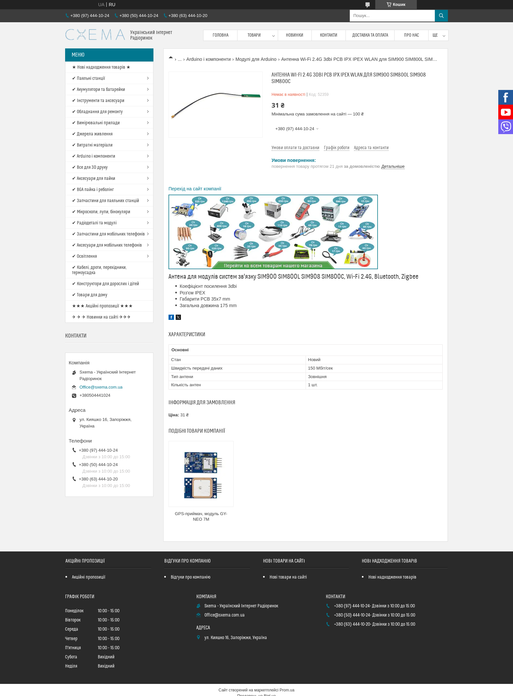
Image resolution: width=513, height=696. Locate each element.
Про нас (411, 35)
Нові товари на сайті (288, 577)
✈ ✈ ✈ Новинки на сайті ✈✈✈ (101, 317)
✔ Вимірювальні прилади (96, 123)
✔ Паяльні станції (88, 78)
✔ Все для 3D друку (90, 167)
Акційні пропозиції (88, 577)
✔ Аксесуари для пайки (93, 178)
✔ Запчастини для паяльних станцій (105, 200)
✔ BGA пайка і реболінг (93, 189)
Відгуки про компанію (190, 577)
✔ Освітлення (84, 256)
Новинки (294, 35)
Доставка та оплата (370, 35)
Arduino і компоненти (208, 59)
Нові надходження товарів (392, 577)
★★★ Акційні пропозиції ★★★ (102, 306)
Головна (220, 35)
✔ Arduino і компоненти (93, 156)
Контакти (328, 35)
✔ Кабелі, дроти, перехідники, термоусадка (99, 270)
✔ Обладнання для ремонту (97, 111)
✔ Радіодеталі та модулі (94, 223)
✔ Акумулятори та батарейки (98, 89)
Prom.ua (287, 690)
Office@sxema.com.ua (101, 387)
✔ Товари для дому (89, 295)
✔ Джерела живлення (92, 134)
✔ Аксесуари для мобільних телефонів (107, 245)
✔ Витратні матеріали (92, 145)
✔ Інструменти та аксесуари (98, 100)
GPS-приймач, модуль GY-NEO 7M (201, 516)
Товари (254, 35)
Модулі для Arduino (256, 59)
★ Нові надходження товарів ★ (101, 67)
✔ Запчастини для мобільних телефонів (108, 234)
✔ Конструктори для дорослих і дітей (105, 284)
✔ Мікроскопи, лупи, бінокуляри (101, 212)
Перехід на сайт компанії (194, 188)
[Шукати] (441, 16)
